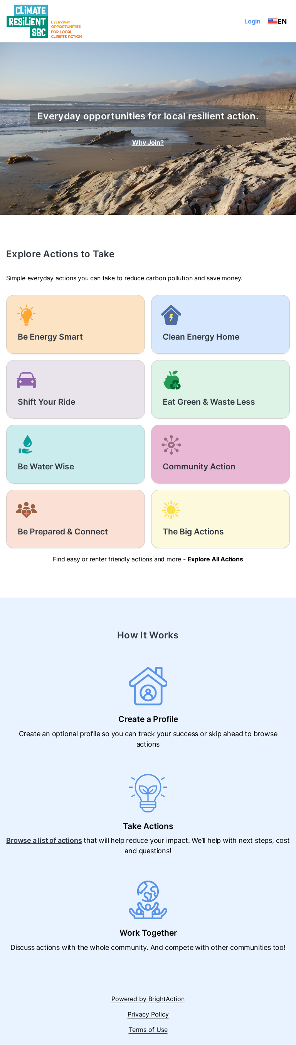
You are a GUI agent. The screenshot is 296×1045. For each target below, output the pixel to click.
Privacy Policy (148, 1014)
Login (252, 21)
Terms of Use (148, 1029)
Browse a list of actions (44, 840)
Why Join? (148, 142)
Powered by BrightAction (148, 999)
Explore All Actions (215, 559)
